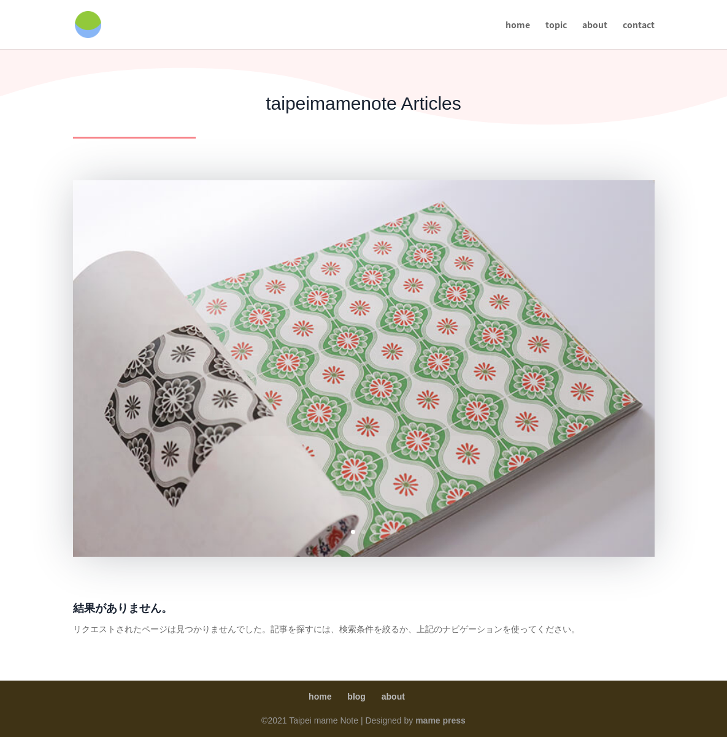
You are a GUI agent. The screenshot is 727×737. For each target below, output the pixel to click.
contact (639, 25)
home (518, 25)
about (594, 25)
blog (356, 696)
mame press (440, 720)
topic (556, 25)
